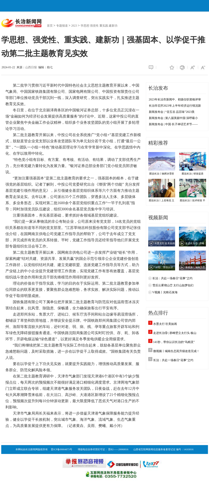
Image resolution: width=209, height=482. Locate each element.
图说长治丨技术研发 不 (192, 190)
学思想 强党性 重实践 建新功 (99, 25)
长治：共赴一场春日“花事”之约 (173, 360)
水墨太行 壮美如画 (165, 323)
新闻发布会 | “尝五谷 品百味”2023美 (172, 111)
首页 (50, 25)
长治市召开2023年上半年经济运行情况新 (175, 105)
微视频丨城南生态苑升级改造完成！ (176, 351)
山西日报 (31, 67)
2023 (74, 25)
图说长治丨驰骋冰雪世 (161, 163)
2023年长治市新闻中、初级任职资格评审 (175, 99)
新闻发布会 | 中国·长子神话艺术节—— (173, 124)
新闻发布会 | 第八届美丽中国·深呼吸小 (173, 118)
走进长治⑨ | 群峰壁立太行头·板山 (174, 333)
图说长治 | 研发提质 (192, 163)
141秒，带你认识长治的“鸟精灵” (174, 342)
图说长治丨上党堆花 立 (161, 190)
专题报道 (62, 25)
